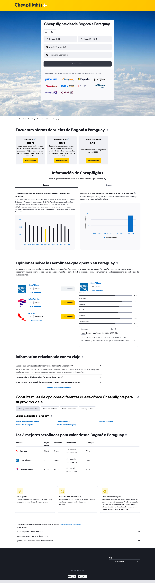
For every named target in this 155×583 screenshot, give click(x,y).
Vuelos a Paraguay (106, 421)
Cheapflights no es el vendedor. (78, 531)
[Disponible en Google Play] (72, 576)
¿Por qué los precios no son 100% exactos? (78, 540)
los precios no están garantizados (70, 524)
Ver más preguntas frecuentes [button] (59, 387)
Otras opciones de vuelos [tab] (28, 409)
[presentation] (107, 130)
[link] (30, 160)
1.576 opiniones (34, 292)
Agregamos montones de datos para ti (78, 536)
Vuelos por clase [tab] (87, 409)
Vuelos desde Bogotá (24, 425)
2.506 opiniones (35, 320)
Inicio (16, 119)
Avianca (31, 313)
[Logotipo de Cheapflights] (28, 5)
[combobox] (50, 31)
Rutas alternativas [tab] (50, 409)
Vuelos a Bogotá (63, 421)
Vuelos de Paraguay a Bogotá (27, 421)
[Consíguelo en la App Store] (83, 576)
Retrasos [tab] (109, 185)
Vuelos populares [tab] (69, 409)
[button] (60, 39)
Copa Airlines (33, 285)
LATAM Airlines (34, 299)
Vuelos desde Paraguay (66, 425)
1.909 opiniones (34, 306)
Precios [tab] (46, 185)
